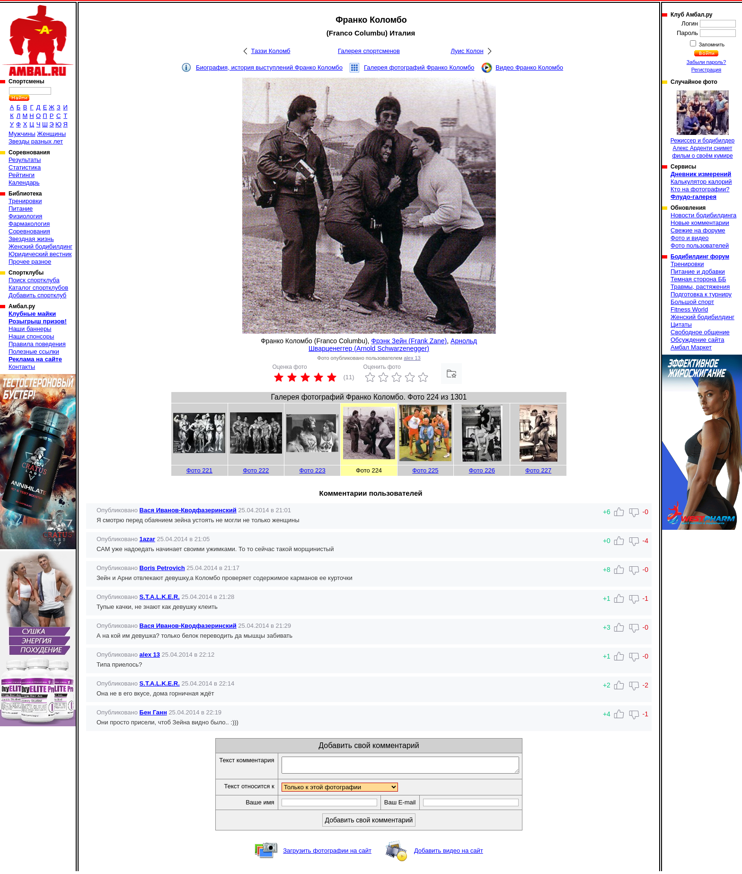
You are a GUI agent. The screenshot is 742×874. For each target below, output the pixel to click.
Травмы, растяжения (700, 286)
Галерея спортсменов (369, 50)
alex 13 (412, 358)
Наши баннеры (30, 328)
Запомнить (711, 44)
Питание (21, 208)
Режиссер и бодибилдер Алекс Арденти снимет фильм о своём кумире (702, 124)
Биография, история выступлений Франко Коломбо (269, 67)
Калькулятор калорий (701, 181)
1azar (147, 539)
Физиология (25, 216)
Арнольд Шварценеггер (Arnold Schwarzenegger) (393, 344)
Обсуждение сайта (697, 339)
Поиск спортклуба (34, 280)
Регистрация (706, 69)
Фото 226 (482, 470)
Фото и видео (690, 237)
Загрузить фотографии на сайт (327, 853)
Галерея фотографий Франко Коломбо (419, 67)
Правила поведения (37, 344)
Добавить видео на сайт (448, 853)
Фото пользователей (700, 245)
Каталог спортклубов (38, 287)
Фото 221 (199, 470)
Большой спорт (692, 301)
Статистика (25, 167)
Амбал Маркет (691, 347)
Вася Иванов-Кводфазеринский (188, 510)
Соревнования (29, 231)
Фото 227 (538, 470)
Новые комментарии (700, 222)
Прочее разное (30, 261)
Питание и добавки (698, 271)
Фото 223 (313, 470)
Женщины (51, 133)
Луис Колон (466, 50)
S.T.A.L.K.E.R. (160, 596)
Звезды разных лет (36, 141)
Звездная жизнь (31, 238)
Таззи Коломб (271, 50)
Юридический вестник (40, 254)
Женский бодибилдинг (40, 246)
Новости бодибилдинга (703, 215)
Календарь (24, 182)
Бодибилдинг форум (700, 256)
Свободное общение (700, 332)
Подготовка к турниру (701, 294)
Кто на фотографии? (700, 189)
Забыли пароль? (706, 62)
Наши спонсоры (31, 336)
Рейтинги (22, 174)
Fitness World (689, 309)
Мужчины (22, 133)
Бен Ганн (153, 712)
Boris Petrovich (162, 567)
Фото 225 (425, 470)
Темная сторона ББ (698, 279)
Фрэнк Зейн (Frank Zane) (409, 341)
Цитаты (681, 324)
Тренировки (25, 201)
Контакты (22, 366)
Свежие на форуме (698, 230)
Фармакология (29, 223)
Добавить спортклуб (37, 295)
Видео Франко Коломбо (529, 67)
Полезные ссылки (34, 351)
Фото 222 (256, 470)
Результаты (25, 159)
